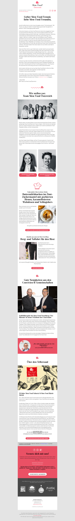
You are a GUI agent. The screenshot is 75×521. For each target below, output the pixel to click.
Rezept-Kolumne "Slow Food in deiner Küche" (37, 230)
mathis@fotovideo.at (44, 443)
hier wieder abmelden (37, 515)
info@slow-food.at (43, 77)
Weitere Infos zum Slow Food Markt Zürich (37, 438)
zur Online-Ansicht (23, 11)
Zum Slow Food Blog (37, 268)
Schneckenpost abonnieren (37, 474)
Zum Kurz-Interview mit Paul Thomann (47, 175)
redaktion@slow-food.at (37, 504)
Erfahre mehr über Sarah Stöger (28, 175)
